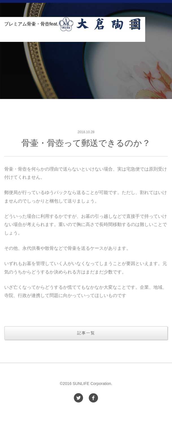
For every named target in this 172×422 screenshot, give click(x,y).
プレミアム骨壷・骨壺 (72, 23)
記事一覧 (86, 333)
